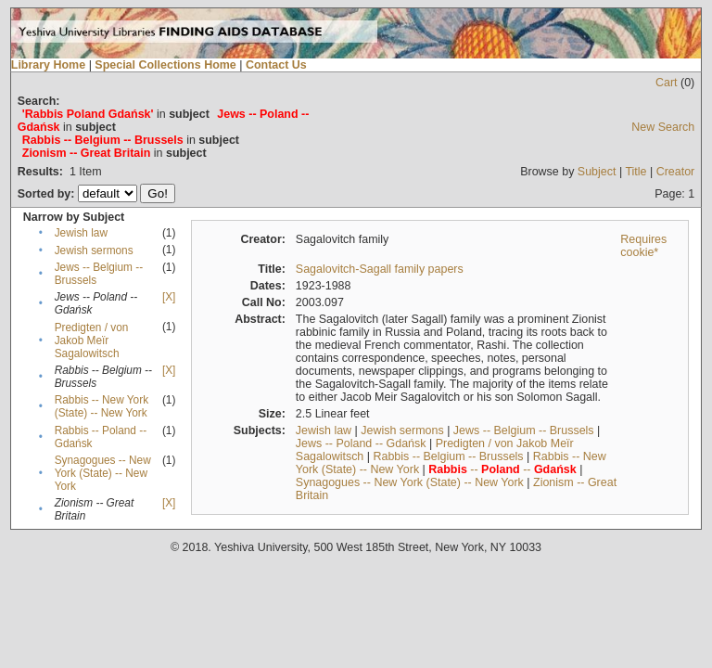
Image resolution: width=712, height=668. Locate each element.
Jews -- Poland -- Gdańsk (361, 443)
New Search (662, 127)
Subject (597, 171)
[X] (168, 296)
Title (635, 171)
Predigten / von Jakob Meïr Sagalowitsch (92, 340)
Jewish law (81, 232)
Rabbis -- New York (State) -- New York (101, 406)
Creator (675, 171)
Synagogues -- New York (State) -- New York (103, 473)
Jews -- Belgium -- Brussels (523, 430)
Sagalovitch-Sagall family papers (380, 269)
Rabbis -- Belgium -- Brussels (448, 456)
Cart (666, 82)
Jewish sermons (94, 250)
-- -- (502, 469)
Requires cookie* (643, 246)
